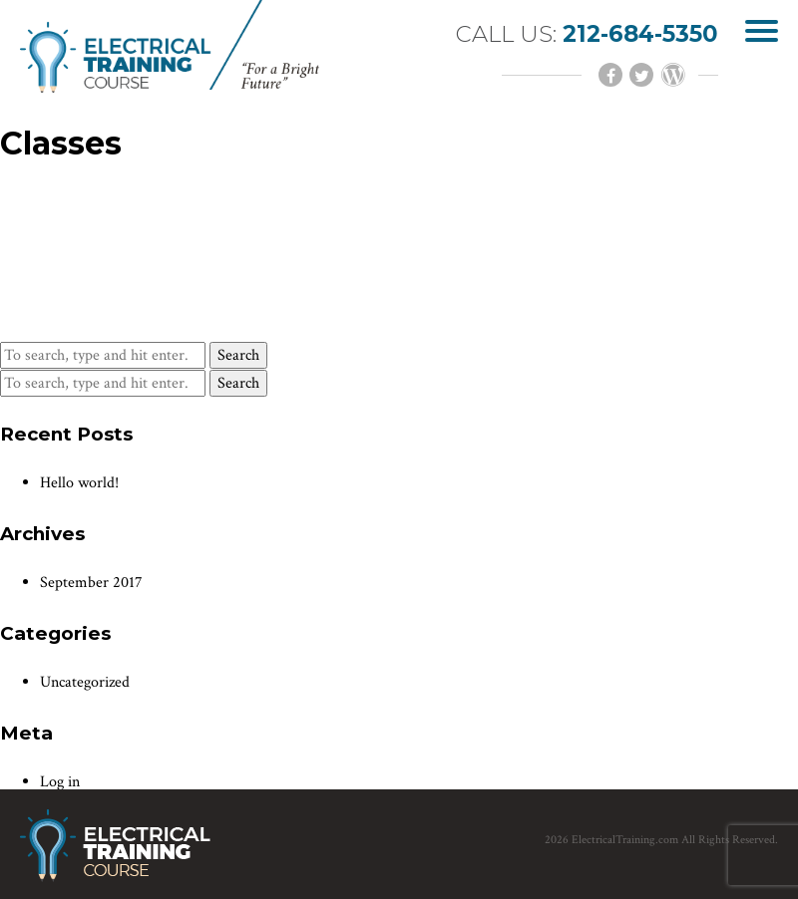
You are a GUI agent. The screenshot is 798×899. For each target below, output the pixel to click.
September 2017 (91, 582)
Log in (60, 781)
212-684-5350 (640, 34)
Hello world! (79, 482)
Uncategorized (85, 682)
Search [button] (238, 355)
